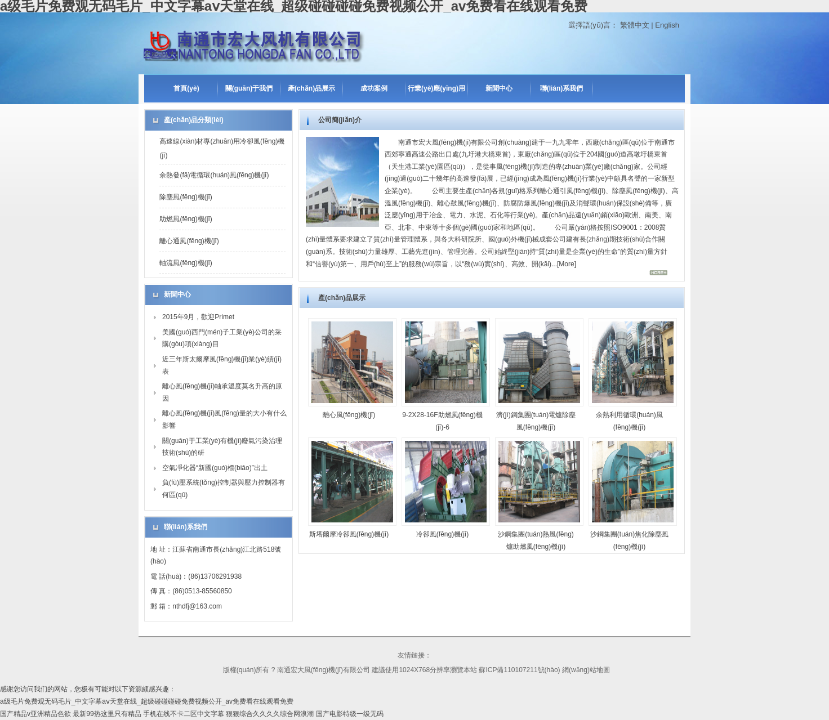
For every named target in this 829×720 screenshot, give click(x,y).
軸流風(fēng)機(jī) (185, 263)
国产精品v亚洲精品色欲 (35, 714)
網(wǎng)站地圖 (586, 670)
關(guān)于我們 (249, 88)
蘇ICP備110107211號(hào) (519, 670)
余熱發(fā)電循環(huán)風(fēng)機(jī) (214, 175)
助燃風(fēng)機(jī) (185, 219)
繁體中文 (634, 25)
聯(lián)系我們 (561, 88)
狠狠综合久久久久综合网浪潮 (270, 714)
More (566, 264)
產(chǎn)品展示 (311, 88)
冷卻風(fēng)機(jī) (442, 534)
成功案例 (373, 88)
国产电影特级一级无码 (350, 714)
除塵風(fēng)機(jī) (185, 197)
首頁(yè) (186, 88)
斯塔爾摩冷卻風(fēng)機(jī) (349, 534)
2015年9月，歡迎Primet (198, 317)
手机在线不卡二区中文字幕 (183, 714)
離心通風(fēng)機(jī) (189, 241)
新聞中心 (498, 88)
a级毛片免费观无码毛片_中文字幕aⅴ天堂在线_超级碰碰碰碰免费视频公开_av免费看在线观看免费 (146, 701)
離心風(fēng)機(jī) (349, 415)
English (667, 25)
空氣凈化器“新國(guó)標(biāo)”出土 (215, 468)
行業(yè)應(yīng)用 (436, 88)
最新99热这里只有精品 (107, 714)
